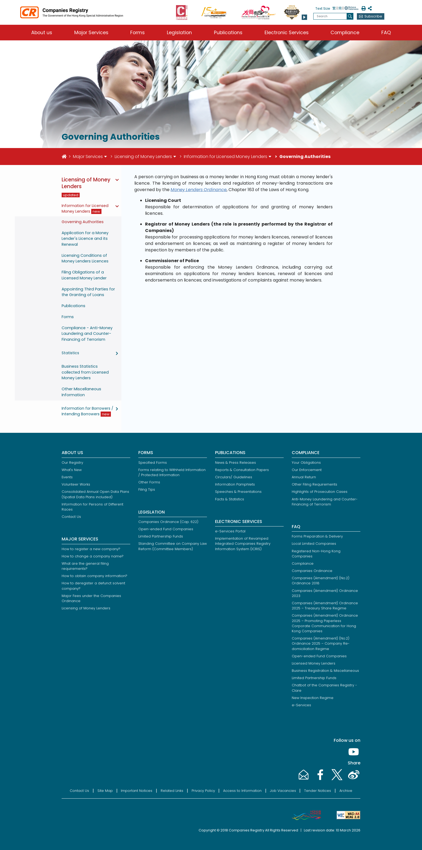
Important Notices (136, 790)
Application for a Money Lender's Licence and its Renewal (85, 238)
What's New (72, 470)
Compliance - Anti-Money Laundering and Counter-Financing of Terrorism (87, 333)
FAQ (386, 32)
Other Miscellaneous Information (81, 392)
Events (67, 477)
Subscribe (373, 16)
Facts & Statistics (229, 499)
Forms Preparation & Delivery (317, 536)
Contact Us (71, 516)
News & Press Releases (235, 462)
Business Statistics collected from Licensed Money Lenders (85, 372)
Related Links (172, 790)
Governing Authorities (83, 221)
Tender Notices (317, 790)
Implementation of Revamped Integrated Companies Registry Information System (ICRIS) (242, 543)
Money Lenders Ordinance (199, 190)
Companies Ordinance (312, 570)
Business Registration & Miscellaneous (325, 670)
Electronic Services (287, 32)
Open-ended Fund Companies (165, 529)
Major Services (91, 32)
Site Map (105, 790)
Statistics (70, 353)
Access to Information (242, 790)
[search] (350, 16)
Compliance (344, 32)
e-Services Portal (230, 531)
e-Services (301, 705)
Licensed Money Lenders (313, 663)
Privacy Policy (203, 790)
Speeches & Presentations (238, 491)
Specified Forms (152, 462)
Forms (137, 32)
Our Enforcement (307, 470)
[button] (304, 17)
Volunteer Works (76, 484)
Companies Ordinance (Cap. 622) (168, 521)
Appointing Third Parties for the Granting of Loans (88, 292)
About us (41, 32)
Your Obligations (306, 462)
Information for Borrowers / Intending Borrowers (87, 411)
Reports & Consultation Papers (242, 470)
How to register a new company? (91, 549)
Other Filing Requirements (314, 484)
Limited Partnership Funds (160, 536)
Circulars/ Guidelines (233, 477)
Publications (228, 32)
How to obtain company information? (94, 576)
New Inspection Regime (312, 698)
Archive (345, 790)
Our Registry (72, 462)
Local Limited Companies (314, 543)
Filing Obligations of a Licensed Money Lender (84, 275)
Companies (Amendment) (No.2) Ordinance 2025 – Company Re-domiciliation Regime (321, 643)
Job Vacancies (283, 790)
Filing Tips (146, 489)
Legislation (179, 32)
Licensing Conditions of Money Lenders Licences (85, 258)
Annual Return (304, 477)
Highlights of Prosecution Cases (319, 491)
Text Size (322, 8)
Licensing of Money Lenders (143, 156)
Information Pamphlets (235, 484)
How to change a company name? (93, 556)
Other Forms (149, 482)
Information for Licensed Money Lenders (225, 156)
